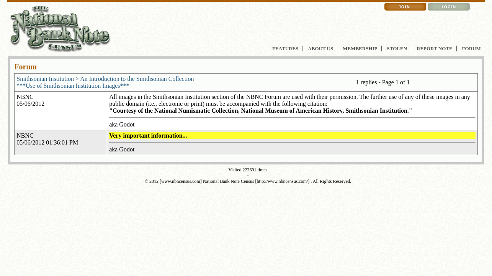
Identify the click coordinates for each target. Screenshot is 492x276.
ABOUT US (320, 48)
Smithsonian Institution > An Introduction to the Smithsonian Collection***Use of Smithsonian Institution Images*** (105, 82)
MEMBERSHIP (360, 48)
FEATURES (285, 48)
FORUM (471, 48)
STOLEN (397, 48)
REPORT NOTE (435, 48)
